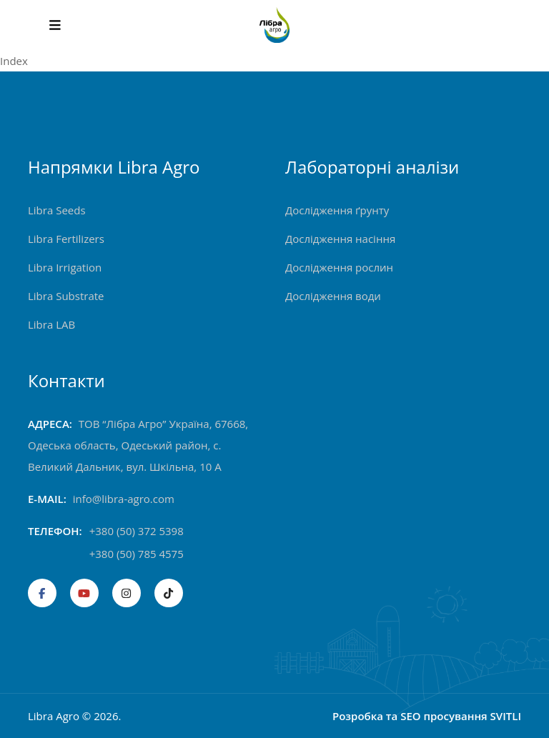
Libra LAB (51, 324)
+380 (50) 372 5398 (136, 531)
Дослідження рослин (339, 267)
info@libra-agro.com (123, 499)
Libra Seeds (57, 210)
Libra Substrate (66, 296)
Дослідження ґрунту (337, 210)
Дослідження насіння (340, 238)
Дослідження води (333, 296)
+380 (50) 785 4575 (136, 554)
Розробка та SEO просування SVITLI (426, 716)
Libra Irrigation (65, 267)
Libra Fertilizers (66, 238)
